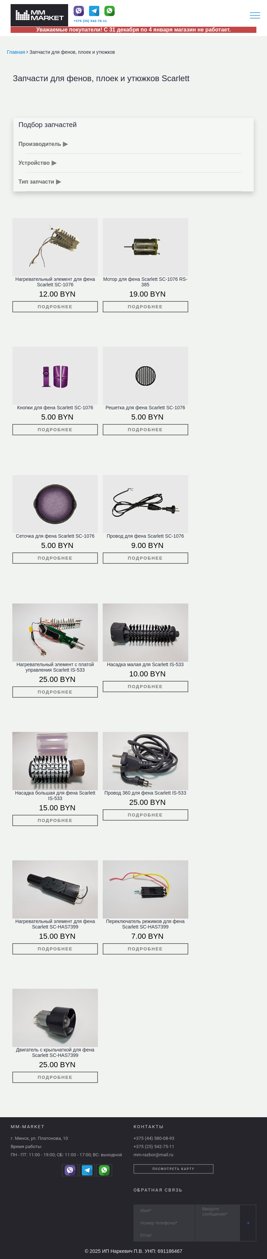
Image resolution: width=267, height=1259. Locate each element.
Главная (16, 52)
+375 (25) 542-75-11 (90, 21)
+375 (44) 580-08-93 (154, 1138)
